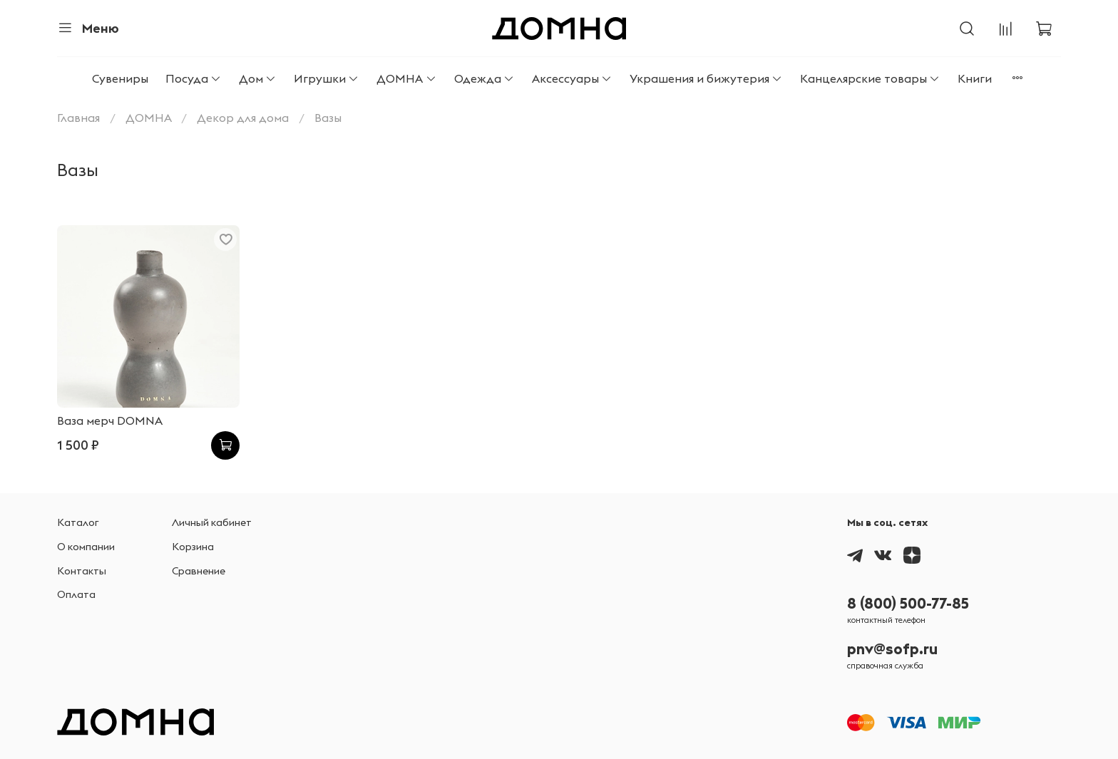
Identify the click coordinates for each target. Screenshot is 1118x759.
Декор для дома (243, 117)
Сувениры (120, 78)
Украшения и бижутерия (706, 78)
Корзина (193, 546)
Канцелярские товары (870, 78)
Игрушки (326, 78)
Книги (975, 78)
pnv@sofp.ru (892, 649)
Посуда (193, 78)
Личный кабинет (212, 522)
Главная (78, 117)
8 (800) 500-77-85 (908, 603)
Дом (258, 78)
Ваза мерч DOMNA (110, 420)
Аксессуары (572, 78)
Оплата (76, 594)
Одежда (484, 78)
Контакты (81, 570)
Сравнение (198, 570)
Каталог (78, 522)
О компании (86, 546)
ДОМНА (406, 78)
